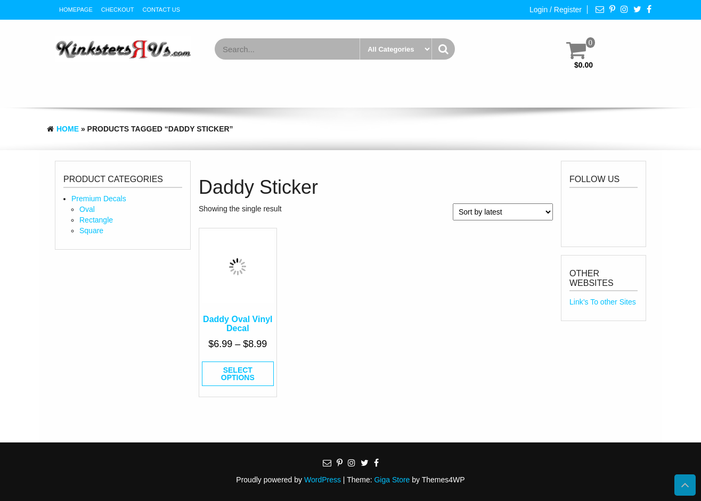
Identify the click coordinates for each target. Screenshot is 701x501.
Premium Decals (98, 198)
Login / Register (555, 9)
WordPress (322, 479)
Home (67, 129)
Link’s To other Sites (602, 302)
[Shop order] (503, 211)
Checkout (117, 9)
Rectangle (96, 220)
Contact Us (162, 9)
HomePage (76, 9)
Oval (87, 209)
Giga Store (392, 479)
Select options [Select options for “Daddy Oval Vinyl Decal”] (238, 374)
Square (91, 230)
